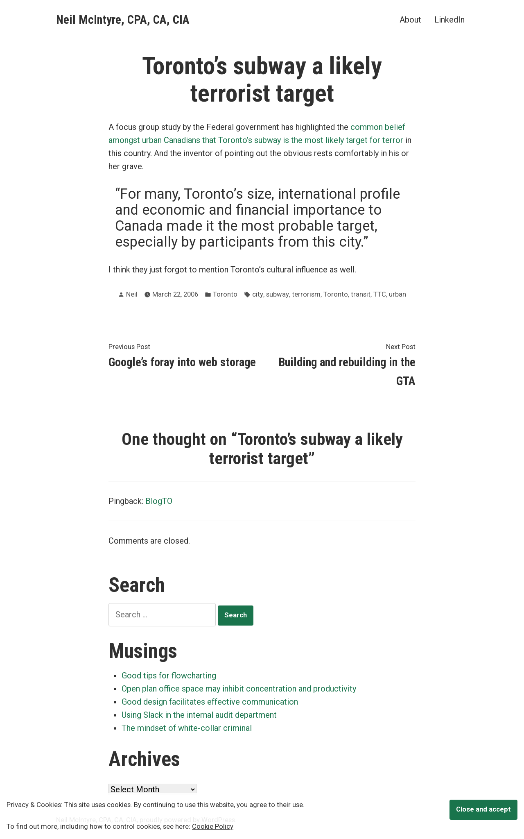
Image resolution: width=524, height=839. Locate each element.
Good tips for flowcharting (169, 675)
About (410, 19)
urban (397, 294)
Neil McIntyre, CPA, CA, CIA (123, 20)
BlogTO (158, 501)
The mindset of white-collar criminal (187, 728)
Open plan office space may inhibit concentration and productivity (239, 689)
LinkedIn (449, 19)
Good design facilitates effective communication (210, 702)
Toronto (225, 294)
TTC (379, 294)
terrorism (306, 294)
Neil (132, 294)
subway (277, 294)
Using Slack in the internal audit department (199, 715)
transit (360, 294)
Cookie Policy (212, 826)
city (257, 294)
